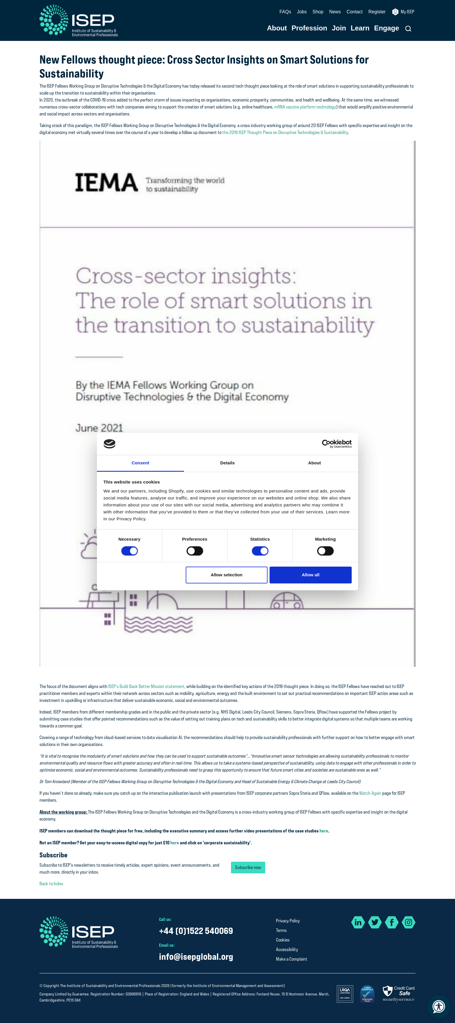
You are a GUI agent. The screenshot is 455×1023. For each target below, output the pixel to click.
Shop (318, 11)
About (277, 28)
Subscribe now (248, 867)
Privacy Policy (288, 921)
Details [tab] (227, 463)
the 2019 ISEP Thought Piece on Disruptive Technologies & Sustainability (285, 132)
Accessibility (287, 949)
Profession (309, 28)
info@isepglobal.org (196, 956)
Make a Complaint (291, 959)
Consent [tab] (140, 463)
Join (339, 28)
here (323, 831)
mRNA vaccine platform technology (305, 107)
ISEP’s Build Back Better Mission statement (146, 686)
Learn (360, 28)
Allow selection (226, 575)
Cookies (283, 940)
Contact (354, 11)
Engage (386, 28)
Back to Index (51, 883)
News (335, 11)
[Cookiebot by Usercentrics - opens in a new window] (326, 443)
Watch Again (370, 793)
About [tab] (314, 463)
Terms (281, 930)
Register (377, 11)
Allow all (310, 575)
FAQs (285, 11)
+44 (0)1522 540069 (196, 930)
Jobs (302, 11)
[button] (408, 28)
